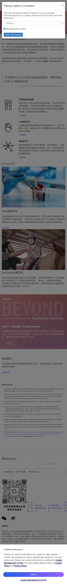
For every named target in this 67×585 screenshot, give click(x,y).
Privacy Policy (20, 566)
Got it (33, 574)
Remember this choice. (15, 29)
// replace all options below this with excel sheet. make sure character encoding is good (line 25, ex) (33, 23)
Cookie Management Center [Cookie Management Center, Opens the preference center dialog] (33, 580)
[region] (33, 564)
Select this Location (13, 35)
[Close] (62, 5)
